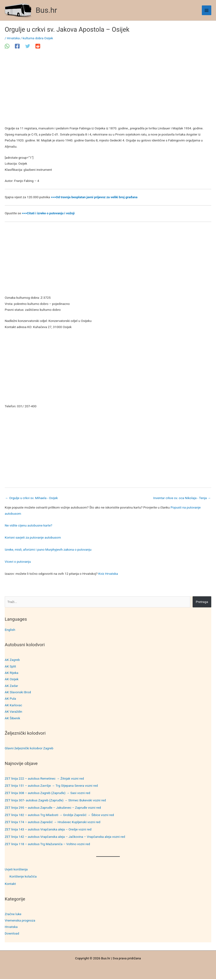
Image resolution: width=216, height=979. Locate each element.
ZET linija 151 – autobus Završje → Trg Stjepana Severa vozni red (51, 785)
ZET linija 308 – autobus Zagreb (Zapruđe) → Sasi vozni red (47, 793)
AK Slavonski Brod (18, 692)
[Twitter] (27, 46)
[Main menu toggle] (207, 10)
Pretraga (202, 602)
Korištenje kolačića (23, 876)
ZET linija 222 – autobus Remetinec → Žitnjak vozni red (44, 778)
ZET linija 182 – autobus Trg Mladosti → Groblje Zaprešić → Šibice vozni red (59, 815)
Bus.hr (46, 10)
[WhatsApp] (7, 46)
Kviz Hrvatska (108, 573)
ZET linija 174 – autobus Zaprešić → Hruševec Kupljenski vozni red (52, 822)
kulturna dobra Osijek (38, 38)
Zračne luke (13, 914)
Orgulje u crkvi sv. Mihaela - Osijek (31, 498)
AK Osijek (11, 679)
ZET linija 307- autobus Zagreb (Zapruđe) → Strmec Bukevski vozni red (55, 800)
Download (12, 933)
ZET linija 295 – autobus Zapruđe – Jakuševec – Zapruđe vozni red (53, 807)
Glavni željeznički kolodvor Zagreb (29, 748)
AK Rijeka (11, 673)
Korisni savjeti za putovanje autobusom (33, 537)
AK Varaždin (13, 711)
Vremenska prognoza (20, 920)
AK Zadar (11, 686)
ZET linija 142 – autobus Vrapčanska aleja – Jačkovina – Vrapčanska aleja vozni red (65, 837)
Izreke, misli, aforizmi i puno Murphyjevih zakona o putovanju (48, 549)
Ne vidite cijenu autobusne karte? (28, 525)
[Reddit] (37, 46)
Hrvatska (11, 927)
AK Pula (10, 698)
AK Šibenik (12, 718)
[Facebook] (17, 46)
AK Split (10, 666)
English (10, 630)
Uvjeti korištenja (16, 869)
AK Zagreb (12, 660)
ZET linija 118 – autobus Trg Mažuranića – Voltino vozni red (47, 844)
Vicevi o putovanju (18, 561)
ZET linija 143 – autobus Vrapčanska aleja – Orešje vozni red (48, 829)
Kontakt (10, 884)
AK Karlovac (13, 705)
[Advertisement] (108, 90)
